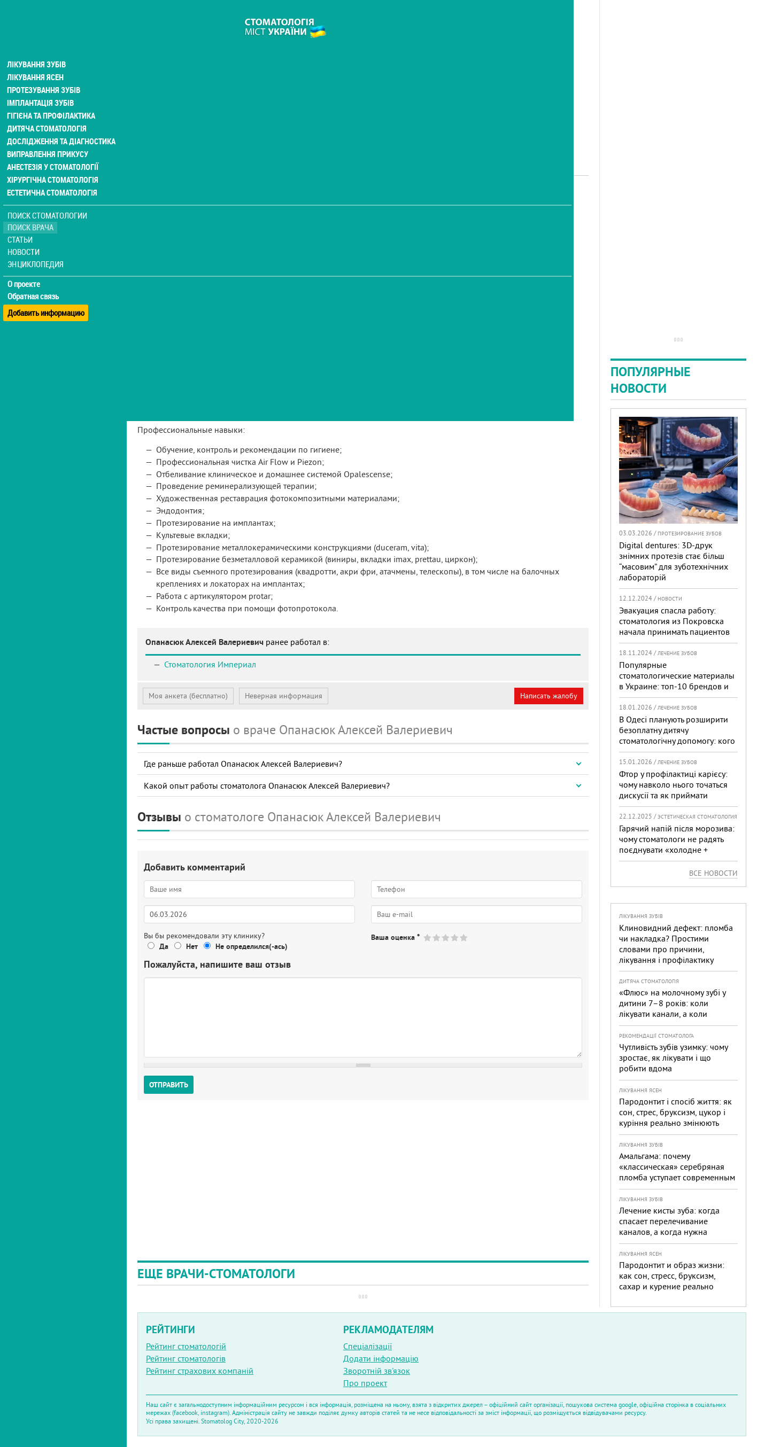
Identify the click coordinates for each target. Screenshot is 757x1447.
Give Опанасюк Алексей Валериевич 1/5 (427, 937)
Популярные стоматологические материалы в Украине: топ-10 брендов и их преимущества (677, 680)
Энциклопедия (37, 244)
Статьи (22, 220)
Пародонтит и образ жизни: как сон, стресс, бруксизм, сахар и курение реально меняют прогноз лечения (671, 1280)
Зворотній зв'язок (376, 1370)
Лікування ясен (35, 57)
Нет (192, 946)
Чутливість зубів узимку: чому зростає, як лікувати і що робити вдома (673, 1057)
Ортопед (269, 205)
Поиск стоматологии (48, 196)
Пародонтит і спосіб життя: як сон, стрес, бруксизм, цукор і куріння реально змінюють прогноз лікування (675, 1117)
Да (163, 946)
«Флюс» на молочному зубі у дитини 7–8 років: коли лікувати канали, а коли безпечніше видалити (672, 1008)
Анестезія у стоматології (52, 147)
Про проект (365, 1383)
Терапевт (306, 205)
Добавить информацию (47, 289)
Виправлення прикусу (47, 134)
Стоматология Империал (210, 664)
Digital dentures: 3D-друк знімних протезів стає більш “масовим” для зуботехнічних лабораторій (673, 561)
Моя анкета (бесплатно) (188, 696)
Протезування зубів (44, 70)
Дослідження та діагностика (59, 122)
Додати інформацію (381, 1358)
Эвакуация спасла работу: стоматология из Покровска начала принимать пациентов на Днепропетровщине (674, 626)
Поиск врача (32, 208)
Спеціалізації (367, 1346)
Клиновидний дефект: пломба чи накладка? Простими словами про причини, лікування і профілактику (676, 943)
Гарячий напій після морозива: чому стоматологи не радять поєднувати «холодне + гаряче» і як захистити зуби (677, 844)
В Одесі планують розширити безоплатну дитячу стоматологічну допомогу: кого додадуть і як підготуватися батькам (677, 740)
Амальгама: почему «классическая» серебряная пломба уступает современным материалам (677, 1171)
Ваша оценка (395, 937)
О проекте (25, 264)
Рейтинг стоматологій (186, 1346)
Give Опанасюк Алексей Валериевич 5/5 (464, 937)
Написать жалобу (548, 696)
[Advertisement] (363, 75)
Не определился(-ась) (251, 946)
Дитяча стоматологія (46, 109)
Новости (25, 233)
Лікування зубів (37, 45)
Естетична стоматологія (51, 173)
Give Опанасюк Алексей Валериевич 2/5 (437, 937)
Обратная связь (34, 277)
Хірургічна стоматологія (52, 160)
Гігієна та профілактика (51, 96)
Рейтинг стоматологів (186, 1358)
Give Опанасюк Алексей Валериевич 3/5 (446, 937)
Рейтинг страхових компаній (199, 1370)
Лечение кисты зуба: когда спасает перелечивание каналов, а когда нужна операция (669, 1226)
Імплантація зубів (40, 83)
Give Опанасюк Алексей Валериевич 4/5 (455, 937)
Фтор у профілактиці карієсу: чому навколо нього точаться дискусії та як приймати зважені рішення (673, 789)
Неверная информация (283, 696)
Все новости (713, 873)
